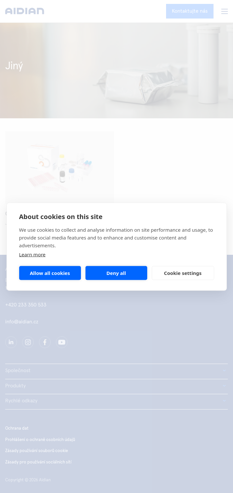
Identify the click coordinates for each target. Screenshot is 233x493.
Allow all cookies (50, 273)
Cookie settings (183, 273)
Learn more (32, 254)
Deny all (116, 273)
